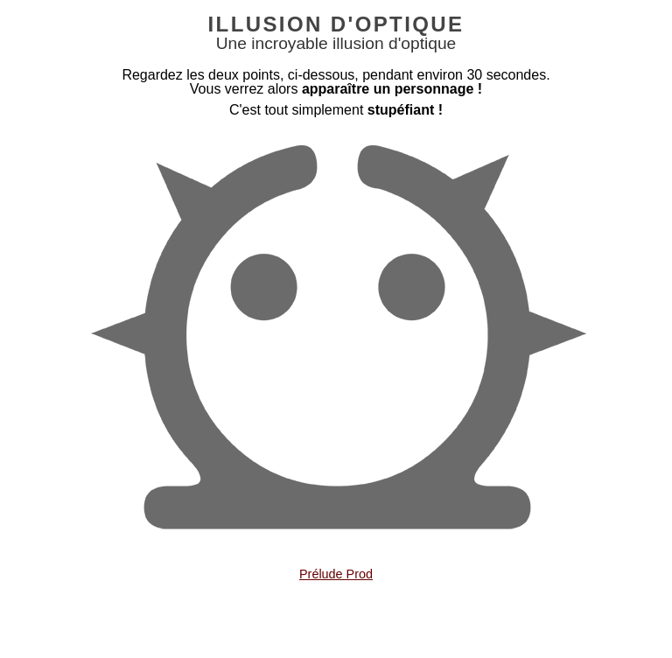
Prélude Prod (336, 574)
